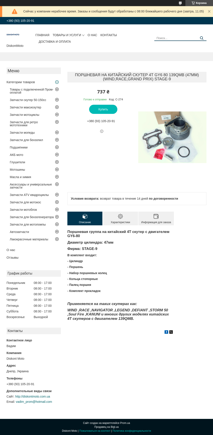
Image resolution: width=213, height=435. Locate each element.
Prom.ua (125, 423)
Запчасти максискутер (25, 107)
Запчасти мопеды (22, 132)
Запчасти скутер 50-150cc (28, 100)
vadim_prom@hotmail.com (34, 401)
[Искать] (201, 38)
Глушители (17, 162)
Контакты (108, 35)
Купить (103, 109)
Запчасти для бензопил (26, 140)
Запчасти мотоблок (23, 209)
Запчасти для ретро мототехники (24, 123)
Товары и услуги (67, 35)
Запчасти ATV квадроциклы (29, 195)
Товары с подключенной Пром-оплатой (31, 91)
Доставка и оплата (55, 41)
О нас (92, 35)
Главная (42, 35)
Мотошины (17, 169)
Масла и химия (20, 177)
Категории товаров (21, 82)
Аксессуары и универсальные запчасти (31, 186)
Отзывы (12, 257)
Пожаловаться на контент (94, 430)
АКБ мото (16, 155)
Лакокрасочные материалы (29, 239)
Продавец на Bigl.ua (106, 426)
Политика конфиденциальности (132, 430)
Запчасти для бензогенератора (32, 217)
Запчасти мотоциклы (24, 114)
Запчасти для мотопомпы (28, 224)
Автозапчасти (19, 232)
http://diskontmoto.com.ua (32, 396)
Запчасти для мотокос (25, 202)
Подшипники (19, 147)
